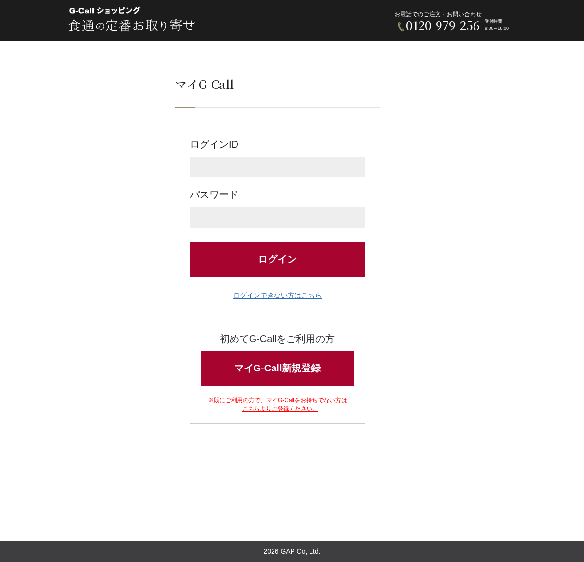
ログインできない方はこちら (277, 295)
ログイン (277, 259)
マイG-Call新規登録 (277, 368)
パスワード (277, 208)
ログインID (277, 158)
